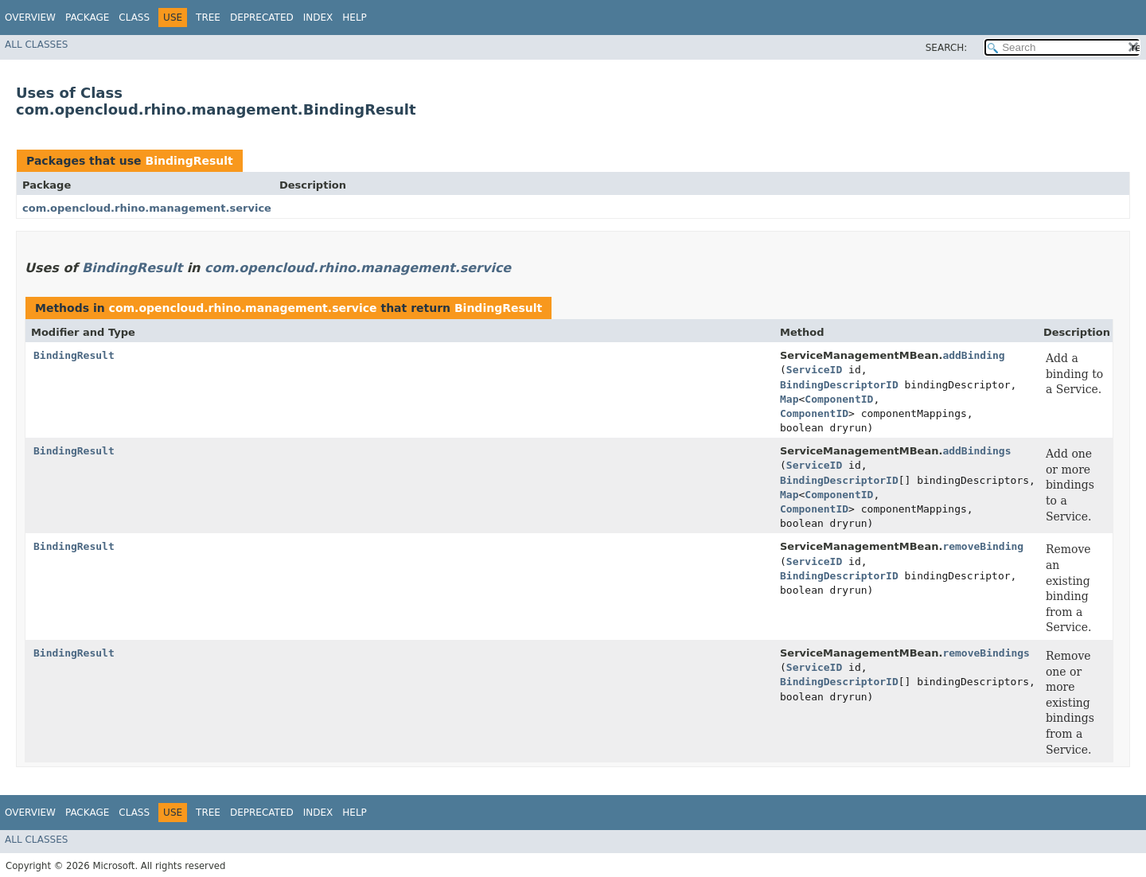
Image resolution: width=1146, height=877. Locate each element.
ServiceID (814, 370)
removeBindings (986, 653)
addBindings (976, 451)
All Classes (36, 44)
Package (87, 17)
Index (318, 17)
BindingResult (188, 160)
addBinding (973, 355)
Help (354, 17)
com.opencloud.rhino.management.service (146, 208)
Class (134, 17)
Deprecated (262, 17)
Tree (208, 17)
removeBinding (982, 546)
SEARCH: (947, 47)
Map (789, 399)
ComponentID (839, 399)
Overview (30, 17)
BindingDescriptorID (839, 385)
